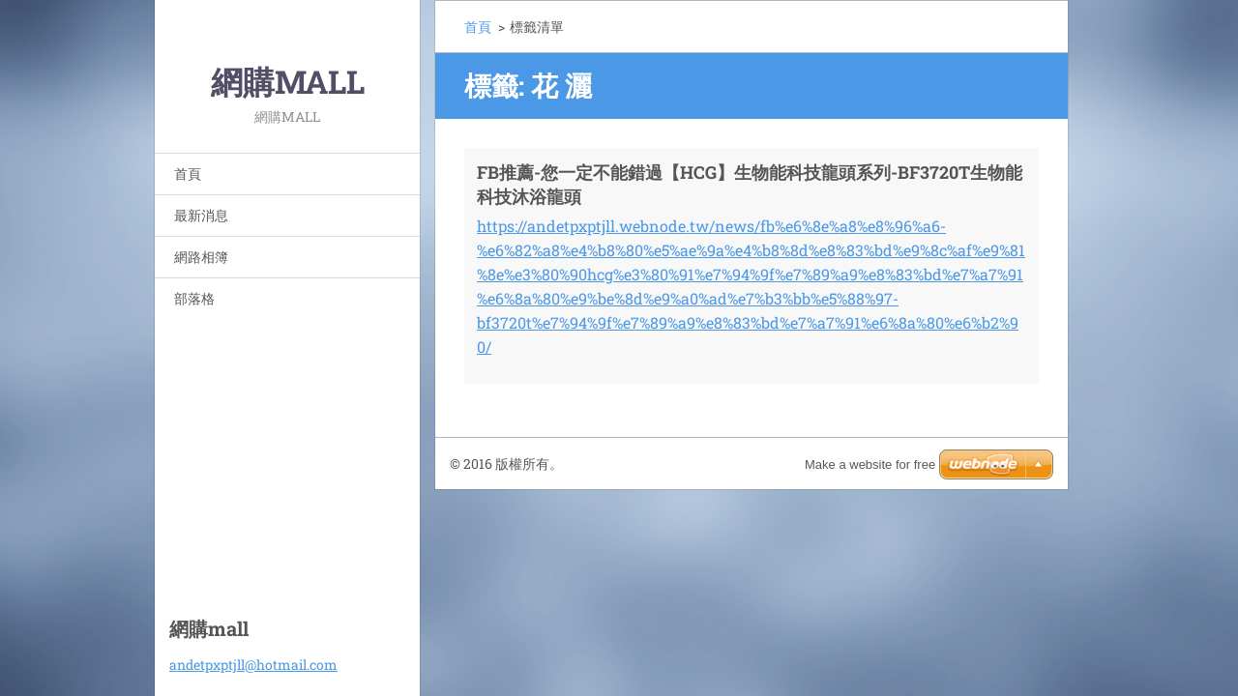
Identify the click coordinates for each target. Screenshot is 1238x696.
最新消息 (201, 215)
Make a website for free (870, 464)
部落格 (194, 298)
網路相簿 (201, 256)
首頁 (187, 173)
